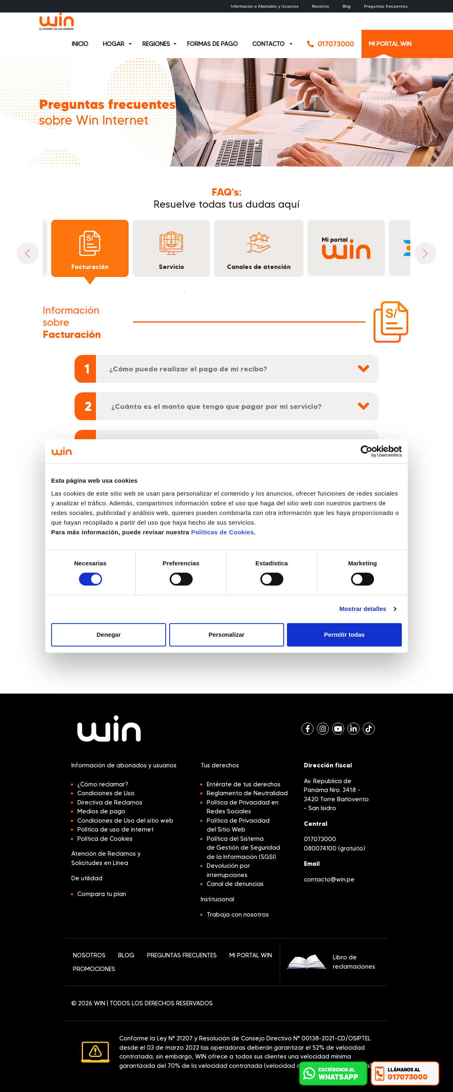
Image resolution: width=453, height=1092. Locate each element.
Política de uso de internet (115, 829)
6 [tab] (245, 293)
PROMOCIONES (94, 969)
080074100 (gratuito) (334, 848)
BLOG (126, 955)
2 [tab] (196, 293)
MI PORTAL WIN (390, 44)
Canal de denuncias (235, 884)
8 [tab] (269, 293)
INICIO (80, 44)
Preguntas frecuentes (386, 6)
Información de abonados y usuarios (124, 765)
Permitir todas (344, 634)
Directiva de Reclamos (109, 802)
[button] (133, 44)
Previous (28, 253)
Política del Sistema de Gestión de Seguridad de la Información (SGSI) (243, 848)
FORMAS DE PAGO (212, 44)
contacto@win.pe (329, 879)
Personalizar (226, 634)
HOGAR (113, 44)
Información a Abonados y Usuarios (265, 6)
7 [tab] (257, 293)
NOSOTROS (89, 955)
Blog (347, 6)
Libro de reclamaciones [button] (330, 962)
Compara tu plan (101, 894)
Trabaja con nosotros (238, 914)
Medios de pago (101, 811)
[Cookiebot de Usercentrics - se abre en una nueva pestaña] (366, 451)
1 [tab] (184, 293)
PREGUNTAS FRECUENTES (182, 955)
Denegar (108, 634)
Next (425, 253)
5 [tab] (233, 293)
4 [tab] (220, 293)
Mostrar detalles (363, 608)
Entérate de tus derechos (244, 784)
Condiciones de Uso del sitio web (125, 820)
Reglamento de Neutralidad (247, 793)
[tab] (227, 369)
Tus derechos (220, 765)
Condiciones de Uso (106, 793)
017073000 (320, 839)
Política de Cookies (105, 838)
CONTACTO (268, 44)
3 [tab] (208, 293)
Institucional (217, 899)
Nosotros (320, 6)
